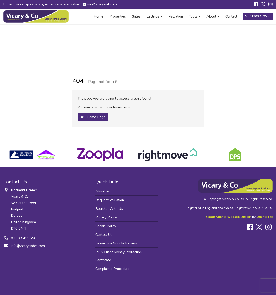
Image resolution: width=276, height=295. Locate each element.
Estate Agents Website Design (228, 217)
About (212, 16)
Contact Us (103, 234)
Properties (117, 16)
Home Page (93, 117)
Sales (136, 16)
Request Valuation (109, 200)
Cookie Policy (105, 226)
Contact (231, 16)
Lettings (155, 16)
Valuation (176, 16)
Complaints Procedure (112, 268)
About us (102, 191)
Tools (194, 16)
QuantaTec (264, 217)
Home (98, 16)
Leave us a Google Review (116, 243)
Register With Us (109, 208)
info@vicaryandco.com (102, 4)
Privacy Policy (106, 217)
